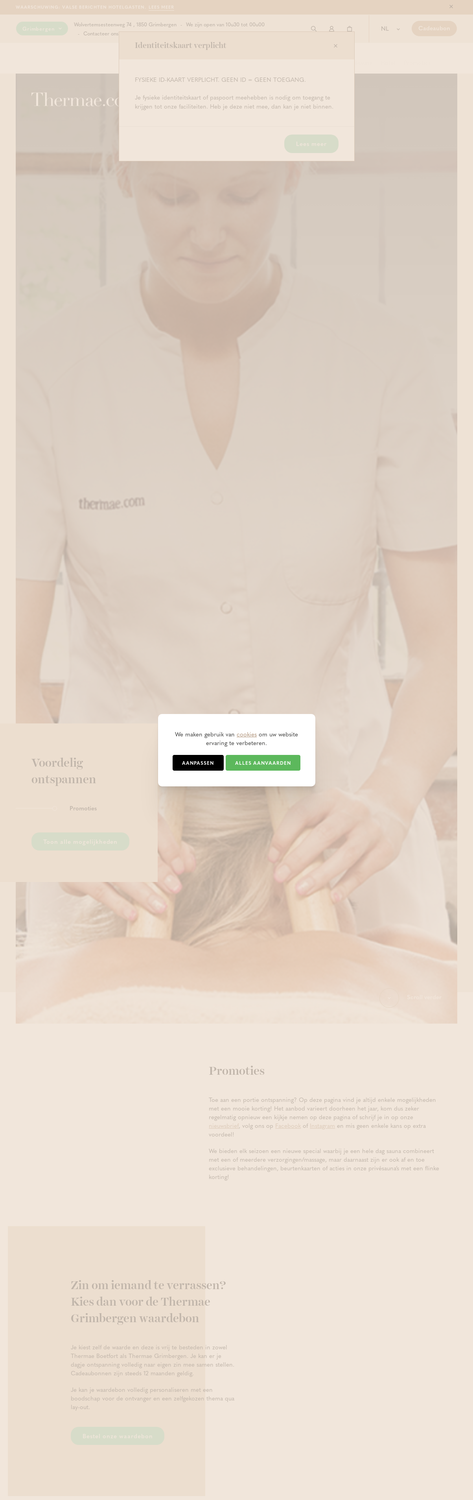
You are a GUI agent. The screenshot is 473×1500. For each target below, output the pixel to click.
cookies (247, 734)
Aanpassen (198, 762)
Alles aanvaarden (263, 762)
